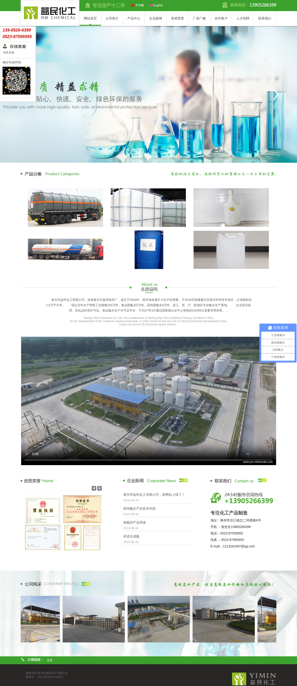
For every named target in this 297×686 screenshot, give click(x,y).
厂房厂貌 (199, 18)
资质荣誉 (177, 18)
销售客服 (8, 52)
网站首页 (90, 18)
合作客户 (221, 18)
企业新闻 (155, 18)
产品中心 (133, 18)
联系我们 (264, 18)
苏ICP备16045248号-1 (51, 677)
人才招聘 (242, 18)
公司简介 (112, 18)
